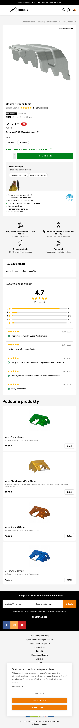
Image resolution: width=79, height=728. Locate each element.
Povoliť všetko (39, 708)
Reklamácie (39, 647)
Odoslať (70, 604)
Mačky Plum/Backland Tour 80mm (20, 481)
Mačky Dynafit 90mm (14, 571)
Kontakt (39, 651)
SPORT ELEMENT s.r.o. (34, 721)
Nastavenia (39, 693)
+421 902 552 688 (18, 175)
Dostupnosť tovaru (39, 655)
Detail (69, 446)
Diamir (16, 108)
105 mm (23, 142)
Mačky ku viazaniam (67, 22)
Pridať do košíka (45, 156)
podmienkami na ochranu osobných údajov (50, 611)
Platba (39, 662)
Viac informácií (17, 686)
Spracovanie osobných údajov (39, 639)
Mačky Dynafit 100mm (15, 527)
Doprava (39, 659)
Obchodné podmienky (39, 635)
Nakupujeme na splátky (39, 643)
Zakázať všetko (39, 700)
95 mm (11, 142)
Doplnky (53, 22)
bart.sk (44, 724)
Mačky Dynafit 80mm (14, 437)
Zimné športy (43, 22)
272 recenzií (39, 302)
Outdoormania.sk (29, 22)
